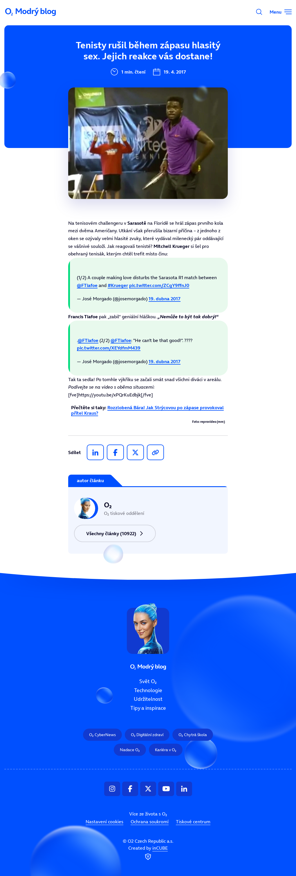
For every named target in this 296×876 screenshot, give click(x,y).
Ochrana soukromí (150, 822)
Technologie (148, 690)
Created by (148, 853)
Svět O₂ (148, 681)
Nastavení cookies (104, 822)
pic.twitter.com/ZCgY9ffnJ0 (159, 285)
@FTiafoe (87, 285)
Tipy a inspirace (148, 708)
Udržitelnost (148, 699)
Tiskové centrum (193, 822)
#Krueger (118, 285)
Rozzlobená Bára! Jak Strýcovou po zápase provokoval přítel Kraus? (147, 410)
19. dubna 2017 (165, 298)
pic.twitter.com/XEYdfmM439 (108, 348)
